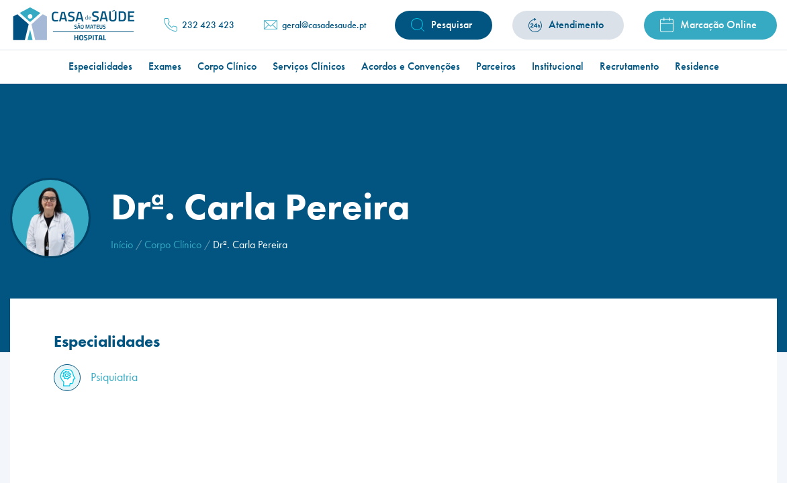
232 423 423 (208, 25)
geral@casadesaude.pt (324, 25)
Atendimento (576, 24)
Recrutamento (629, 66)
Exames (164, 66)
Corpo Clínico (227, 66)
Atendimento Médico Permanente (518, 61)
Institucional (558, 66)
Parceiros (496, 66)
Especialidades (100, 66)
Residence (697, 66)
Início (122, 244)
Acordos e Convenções (410, 66)
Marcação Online (718, 24)
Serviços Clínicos (309, 66)
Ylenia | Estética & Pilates (354, 61)
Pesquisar (451, 24)
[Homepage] (72, 25)
